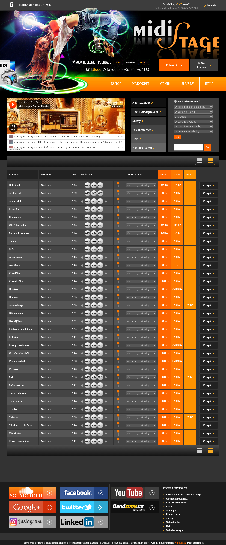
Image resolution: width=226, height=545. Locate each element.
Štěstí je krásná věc (19, 233)
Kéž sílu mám (16, 313)
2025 (74, 185)
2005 (74, 273)
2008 (74, 265)
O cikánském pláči (19, 353)
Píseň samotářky (18, 361)
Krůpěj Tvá (15, 321)
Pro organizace (174, 514)
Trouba (13, 409)
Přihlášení (171, 65)
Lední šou (14, 209)
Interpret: (46, 174)
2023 (74, 217)
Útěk (11, 249)
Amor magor (16, 257)
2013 (74, 305)
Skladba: (14, 174)
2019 (74, 193)
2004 (74, 281)
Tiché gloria (15, 401)
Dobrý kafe (15, 185)
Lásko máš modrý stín (21, 329)
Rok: (74, 174)
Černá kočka (16, 281)
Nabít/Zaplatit (173, 522)
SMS (11, 377)
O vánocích (15, 217)
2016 (74, 297)
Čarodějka (14, 273)
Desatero (14, 289)
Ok (177, 137)
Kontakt (211, 5)
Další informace (195, 542)
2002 (74, 385)
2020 (74, 209)
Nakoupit (171, 510)
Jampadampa (16, 305)
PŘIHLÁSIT (25, 5)
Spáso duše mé (17, 385)
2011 (74, 313)
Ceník (169, 506)
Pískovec (13, 369)
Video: (189, 174)
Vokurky (13, 417)
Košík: (201, 65)
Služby (169, 518)
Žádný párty (15, 433)
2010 (74, 329)
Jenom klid (15, 201)
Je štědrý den (16, 193)
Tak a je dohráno (18, 393)
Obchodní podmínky (177, 498)
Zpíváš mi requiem (19, 441)
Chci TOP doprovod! (177, 502)
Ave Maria (14, 265)
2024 (74, 233)
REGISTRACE (42, 5)
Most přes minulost (19, 345)
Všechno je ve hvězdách (21, 425)
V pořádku (180, 542)
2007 (74, 337)
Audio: (177, 174)
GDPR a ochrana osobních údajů (183, 494)
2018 (74, 361)
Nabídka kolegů (174, 530)
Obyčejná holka (17, 225)
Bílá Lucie (45, 185)
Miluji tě (13, 337)
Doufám (13, 297)
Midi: (163, 174)
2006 (74, 257)
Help (168, 526)
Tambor (13, 241)
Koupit (209, 185)
